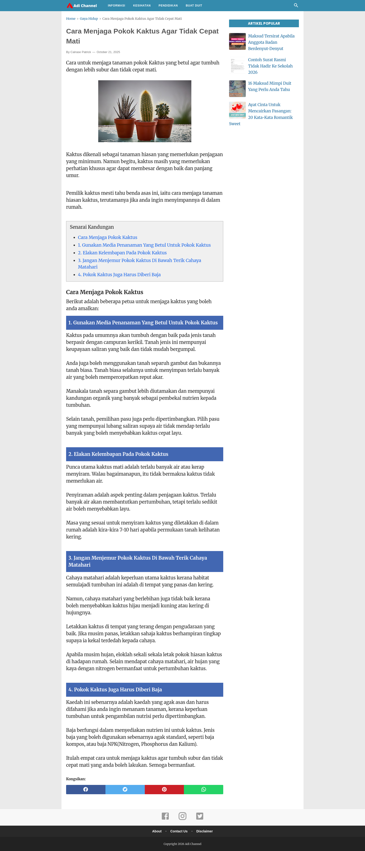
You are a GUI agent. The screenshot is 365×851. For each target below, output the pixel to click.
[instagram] (182, 819)
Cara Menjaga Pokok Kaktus (107, 237)
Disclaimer (204, 831)
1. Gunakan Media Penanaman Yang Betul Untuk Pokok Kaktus (144, 245)
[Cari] (296, 6)
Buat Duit (194, 5)
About (157, 831)
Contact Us (179, 831)
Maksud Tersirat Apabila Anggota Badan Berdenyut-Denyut (271, 42)
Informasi (116, 5)
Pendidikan (168, 5)
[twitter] (125, 789)
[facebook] (85, 789)
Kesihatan (142, 5)
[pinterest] (164, 789)
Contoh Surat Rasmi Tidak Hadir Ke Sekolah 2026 (270, 66)
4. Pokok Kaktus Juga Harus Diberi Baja (119, 274)
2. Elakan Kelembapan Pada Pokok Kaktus (122, 253)
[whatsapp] (203, 789)
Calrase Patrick (81, 52)
